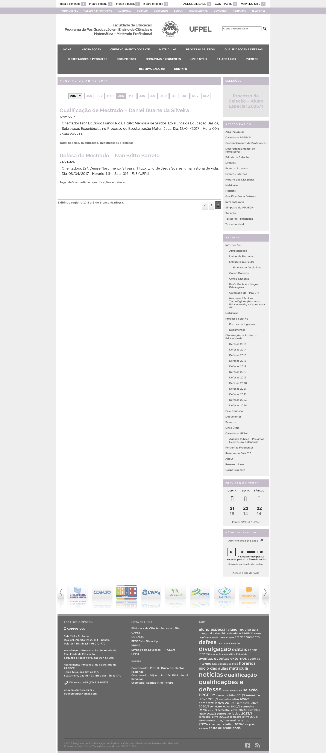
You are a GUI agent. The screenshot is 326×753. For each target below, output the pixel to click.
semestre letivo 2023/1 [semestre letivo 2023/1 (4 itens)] (234, 713)
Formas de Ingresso (242, 324)
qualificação (89, 142)
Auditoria (124, 11)
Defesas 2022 (238, 394)
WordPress (84, 746)
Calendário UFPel (236, 433)
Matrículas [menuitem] (168, 49)
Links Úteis (232, 427)
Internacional (198, 11)
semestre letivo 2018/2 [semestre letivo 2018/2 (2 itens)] (234, 699)
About (229, 458)
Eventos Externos (236, 168)
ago (163, 96)
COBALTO (137, 636)
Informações (233, 245)
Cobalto (142, 11)
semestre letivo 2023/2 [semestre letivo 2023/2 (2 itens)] (214, 716)
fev (100, 96)
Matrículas (231, 185)
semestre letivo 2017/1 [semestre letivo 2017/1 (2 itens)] (230, 695)
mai (131, 96)
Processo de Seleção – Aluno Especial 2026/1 (246, 101)
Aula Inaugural (234, 131)
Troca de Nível (234, 224)
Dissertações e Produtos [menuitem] (87, 59)
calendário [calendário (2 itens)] (219, 633)
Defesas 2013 (237, 344)
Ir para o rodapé (155, 3)
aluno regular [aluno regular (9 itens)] (239, 629)
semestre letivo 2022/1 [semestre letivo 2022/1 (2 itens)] (232, 710)
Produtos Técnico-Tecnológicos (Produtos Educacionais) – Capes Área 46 (247, 303)
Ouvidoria (220, 11)
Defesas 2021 (237, 388)
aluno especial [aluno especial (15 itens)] (213, 629)
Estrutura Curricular (241, 261)
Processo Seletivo (236, 318)
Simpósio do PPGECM (239, 207)
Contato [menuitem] (180, 68)
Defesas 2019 (237, 377)
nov (195, 96)
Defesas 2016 (237, 360)
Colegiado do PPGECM (244, 292)
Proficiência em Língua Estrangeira (243, 286)
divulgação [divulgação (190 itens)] (215, 649)
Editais (178, 11)
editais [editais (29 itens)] (239, 649)
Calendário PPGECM (238, 137)
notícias (73, 142)
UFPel (135, 654)
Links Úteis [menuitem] (198, 59)
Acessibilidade (197, 3)
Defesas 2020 (238, 383)
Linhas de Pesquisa (241, 256)
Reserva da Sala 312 (238, 453)
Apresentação (238, 250)
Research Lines (234, 464)
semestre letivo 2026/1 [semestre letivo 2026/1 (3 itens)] (227, 724)
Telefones (258, 11)
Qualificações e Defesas (240, 196)
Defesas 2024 (238, 405)
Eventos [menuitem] (252, 59)
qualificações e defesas (116, 142)
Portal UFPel (69, 11)
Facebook (247, 745)
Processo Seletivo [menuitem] (200, 49)
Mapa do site (253, 3)
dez (206, 96)
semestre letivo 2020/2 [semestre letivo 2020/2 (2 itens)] (225, 706)
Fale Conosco (234, 411)
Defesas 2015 (237, 355)
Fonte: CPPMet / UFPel (245, 522)
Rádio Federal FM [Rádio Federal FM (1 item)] (232, 690)
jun (142, 96)
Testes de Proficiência (239, 218)
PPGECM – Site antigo (145, 641)
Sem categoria (234, 201)
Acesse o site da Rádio (245, 573)
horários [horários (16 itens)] (247, 663)
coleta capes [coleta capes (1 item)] (227, 637)
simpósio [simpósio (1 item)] (250, 724)
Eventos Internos (236, 174)
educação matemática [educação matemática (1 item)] (223, 654)
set (174, 96)
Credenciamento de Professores (246, 143)
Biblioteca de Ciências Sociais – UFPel (155, 628)
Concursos (161, 11)
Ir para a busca (128, 3)
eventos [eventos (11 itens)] (206, 658)
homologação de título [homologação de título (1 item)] (225, 664)
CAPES (135, 632)
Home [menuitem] (67, 49)
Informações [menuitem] (91, 49)
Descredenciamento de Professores (240, 150)
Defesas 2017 (237, 366)
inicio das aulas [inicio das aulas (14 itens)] (213, 668)
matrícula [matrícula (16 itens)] (238, 668)
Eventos (230, 162)
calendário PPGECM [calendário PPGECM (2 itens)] (240, 633)
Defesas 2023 (238, 399)
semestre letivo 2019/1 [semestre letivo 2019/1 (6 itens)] (217, 703)
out (185, 96)
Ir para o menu (100, 3)
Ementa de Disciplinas (247, 267)
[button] (231, 552)
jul (153, 96)
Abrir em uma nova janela (245, 540)
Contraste (226, 3)
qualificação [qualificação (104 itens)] (240, 675)
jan (89, 96)
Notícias (230, 190)
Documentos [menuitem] (126, 59)
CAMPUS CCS (74, 628)
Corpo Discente (239, 278)
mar (110, 96)
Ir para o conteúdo (72, 3)
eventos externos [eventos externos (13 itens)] (230, 658)
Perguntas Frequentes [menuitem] (163, 59)
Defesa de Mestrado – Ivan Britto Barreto (110, 155)
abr (121, 96)
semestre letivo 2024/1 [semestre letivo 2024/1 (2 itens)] (244, 716)
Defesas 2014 (237, 349)
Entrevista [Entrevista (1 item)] (241, 654)
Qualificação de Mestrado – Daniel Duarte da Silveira (124, 109)
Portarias (239, 11)
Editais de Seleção (237, 157)
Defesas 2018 (237, 371)
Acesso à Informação (98, 11)
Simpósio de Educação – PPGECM (153, 649)
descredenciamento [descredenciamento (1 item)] (229, 643)
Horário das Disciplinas (240, 179)
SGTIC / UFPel (129, 746)
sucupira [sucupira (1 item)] (203, 728)
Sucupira (231, 213)
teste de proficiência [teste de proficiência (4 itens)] (225, 728)
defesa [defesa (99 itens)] (208, 642)
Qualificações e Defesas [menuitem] (243, 49)
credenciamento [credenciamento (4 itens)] (247, 637)
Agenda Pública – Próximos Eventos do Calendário (246, 440)
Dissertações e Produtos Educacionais (241, 337)
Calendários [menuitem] (226, 59)
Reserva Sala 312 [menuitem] (152, 68)
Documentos (237, 329)
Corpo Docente (239, 273)
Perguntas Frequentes (239, 447)
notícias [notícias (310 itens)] (211, 674)
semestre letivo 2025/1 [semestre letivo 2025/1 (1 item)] (211, 720)
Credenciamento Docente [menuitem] (130, 49)
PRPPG (135, 645)
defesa (73, 182)
